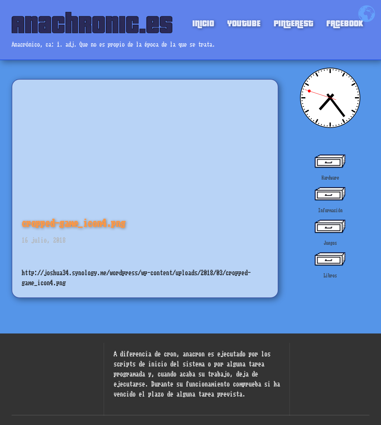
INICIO (203, 22)
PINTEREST (293, 22)
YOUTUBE (243, 22)
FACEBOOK (344, 22)
